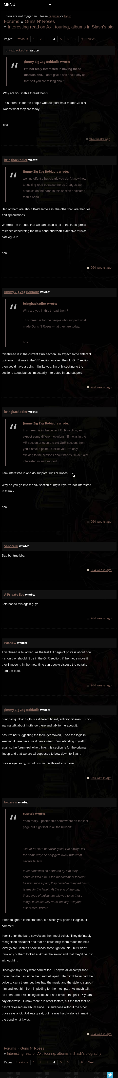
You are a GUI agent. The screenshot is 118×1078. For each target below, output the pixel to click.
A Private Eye (14, 594)
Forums (11, 21)
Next (91, 39)
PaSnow (10, 643)
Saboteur (11, 546)
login (67, 16)
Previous (22, 39)
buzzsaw (10, 802)
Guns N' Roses (40, 21)
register (54, 16)
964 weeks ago (99, 139)
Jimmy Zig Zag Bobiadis (21, 292)
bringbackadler (17, 50)
